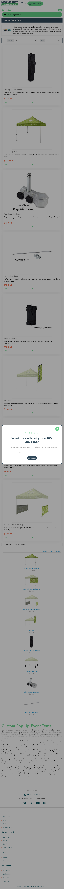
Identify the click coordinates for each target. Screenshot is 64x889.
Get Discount (32, 458)
